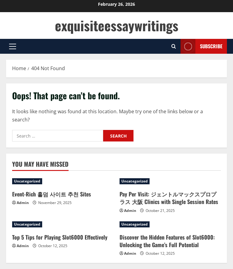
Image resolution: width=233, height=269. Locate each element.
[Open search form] (173, 46)
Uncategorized (27, 181)
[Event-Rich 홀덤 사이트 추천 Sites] (62, 181)
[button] (12, 46)
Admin (23, 202)
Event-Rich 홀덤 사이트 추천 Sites (51, 194)
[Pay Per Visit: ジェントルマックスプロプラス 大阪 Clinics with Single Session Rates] (170, 181)
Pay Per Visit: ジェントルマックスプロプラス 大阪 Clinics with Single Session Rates (169, 198)
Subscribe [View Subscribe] (201, 46)
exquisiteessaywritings (116, 25)
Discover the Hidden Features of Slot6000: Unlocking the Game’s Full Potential (167, 241)
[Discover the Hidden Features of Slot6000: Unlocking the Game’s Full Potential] (170, 224)
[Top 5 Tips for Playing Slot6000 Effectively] (62, 224)
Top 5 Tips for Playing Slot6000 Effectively (59, 237)
